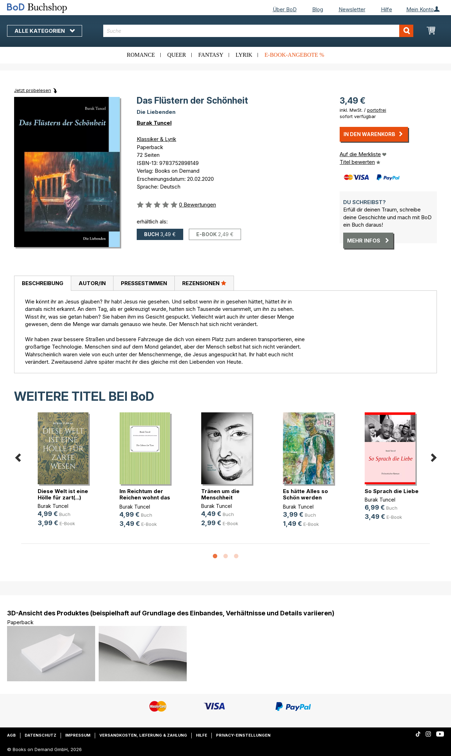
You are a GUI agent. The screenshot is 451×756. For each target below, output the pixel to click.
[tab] (42, 283)
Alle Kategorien (44, 30)
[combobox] (258, 31)
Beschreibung (42, 283)
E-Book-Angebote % (294, 55)
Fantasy (210, 55)
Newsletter (352, 9)
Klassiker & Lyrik (156, 139)
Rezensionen (204, 283)
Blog (317, 9)
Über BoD (285, 9)
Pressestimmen (144, 283)
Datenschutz (40, 735)
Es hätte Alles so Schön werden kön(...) (305, 497)
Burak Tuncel (154, 122)
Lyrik (244, 55)
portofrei (376, 110)
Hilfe (386, 9)
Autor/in (92, 283)
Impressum (78, 735)
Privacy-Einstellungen (243, 735)
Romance (141, 55)
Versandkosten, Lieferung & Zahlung (143, 735)
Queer (176, 55)
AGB (11, 735)
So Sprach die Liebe (392, 491)
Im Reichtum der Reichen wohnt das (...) (144, 497)
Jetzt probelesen (32, 90)
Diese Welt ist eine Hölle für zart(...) (63, 494)
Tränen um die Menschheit (220, 494)
